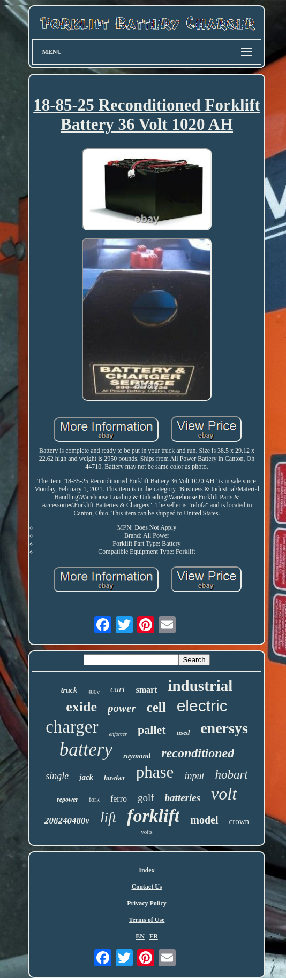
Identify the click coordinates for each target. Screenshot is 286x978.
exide (81, 707)
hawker (114, 777)
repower (67, 799)
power (122, 708)
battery (85, 749)
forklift (153, 816)
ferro (118, 798)
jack (86, 777)
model (204, 820)
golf (146, 797)
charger (72, 726)
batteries (183, 797)
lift (108, 818)
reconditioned (197, 753)
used (183, 732)
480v (94, 691)
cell (156, 707)
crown (239, 821)
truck (69, 690)
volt (224, 793)
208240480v (66, 821)
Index (146, 870)
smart (146, 689)
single (57, 776)
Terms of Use (147, 919)
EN (140, 936)
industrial (200, 685)
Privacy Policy (147, 903)
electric (202, 706)
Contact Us (147, 886)
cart (117, 689)
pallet (152, 729)
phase (155, 772)
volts (146, 831)
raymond (136, 756)
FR (153, 936)
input (194, 776)
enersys (224, 728)
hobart (231, 774)
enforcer (118, 734)
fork (94, 799)
